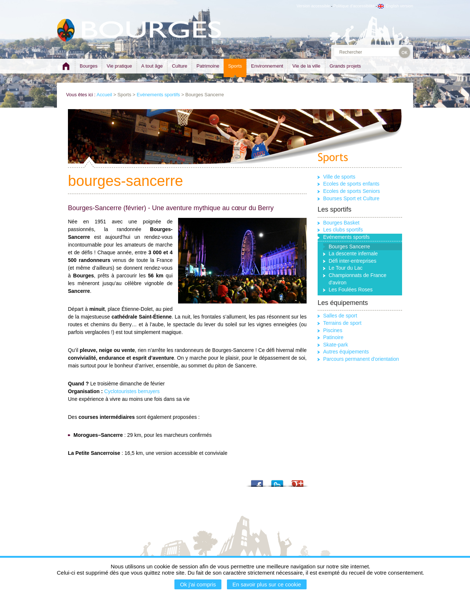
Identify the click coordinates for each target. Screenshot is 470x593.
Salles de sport (340, 316)
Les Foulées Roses (351, 289)
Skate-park (335, 345)
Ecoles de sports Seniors (351, 191)
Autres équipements (346, 352)
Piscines (332, 330)
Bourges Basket (341, 223)
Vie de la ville (306, 66)
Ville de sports (339, 177)
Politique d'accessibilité (354, 6)
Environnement (267, 66)
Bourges (88, 66)
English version (395, 6)
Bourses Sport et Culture (351, 198)
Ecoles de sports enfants (351, 184)
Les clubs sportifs (343, 230)
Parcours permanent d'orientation (361, 359)
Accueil (104, 94)
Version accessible (313, 6)
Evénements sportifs (158, 94)
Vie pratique (119, 66)
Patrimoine (207, 66)
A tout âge (152, 66)
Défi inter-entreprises (352, 261)
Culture (179, 66)
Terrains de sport (342, 323)
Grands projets (345, 66)
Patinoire (333, 337)
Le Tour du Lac (345, 268)
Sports (235, 66)
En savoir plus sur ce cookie (266, 584)
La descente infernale (353, 253)
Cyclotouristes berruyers (132, 391)
